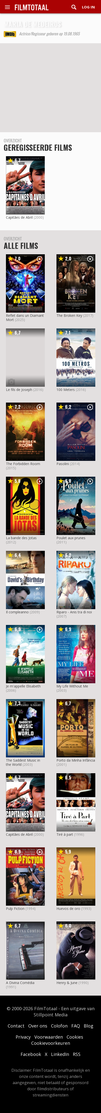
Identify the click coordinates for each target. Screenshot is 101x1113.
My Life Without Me (72, 686)
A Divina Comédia (20, 982)
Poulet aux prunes (70, 537)
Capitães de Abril (19, 217)
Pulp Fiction (15, 908)
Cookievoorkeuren (50, 1043)
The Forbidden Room (23, 463)
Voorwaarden (48, 1037)
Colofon (59, 1026)
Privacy (23, 1037)
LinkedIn (60, 1054)
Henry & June (66, 982)
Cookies (75, 1037)
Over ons (37, 1026)
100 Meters (65, 389)
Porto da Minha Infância (75, 760)
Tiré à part (64, 834)
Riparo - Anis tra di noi (74, 612)
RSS (76, 1054)
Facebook (31, 1054)
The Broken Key (69, 315)
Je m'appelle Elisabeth (23, 686)
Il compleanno (17, 612)
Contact (16, 1026)
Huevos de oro (68, 908)
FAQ (75, 1026)
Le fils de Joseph (19, 389)
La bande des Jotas (21, 537)
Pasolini (62, 463)
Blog (88, 1026)
